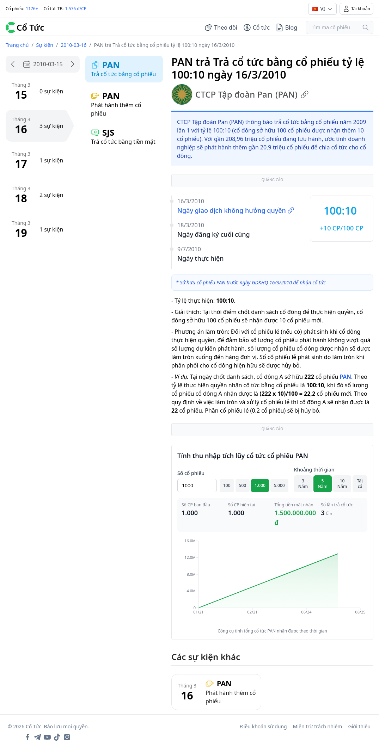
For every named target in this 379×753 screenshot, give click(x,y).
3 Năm (303, 483)
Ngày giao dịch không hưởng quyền (235, 210)
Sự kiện (44, 45)
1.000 (260, 485)
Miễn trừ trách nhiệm (317, 726)
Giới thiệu (359, 726)
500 (242, 485)
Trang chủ (17, 45)
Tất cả (360, 483)
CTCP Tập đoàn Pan (240, 94)
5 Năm (323, 483)
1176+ (32, 9)
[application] (272, 581)
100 (227, 485)
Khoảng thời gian (314, 469)
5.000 (279, 485)
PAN (345, 377)
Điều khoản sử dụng (263, 726)
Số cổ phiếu (190, 473)
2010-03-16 (73, 45)
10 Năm (342, 483)
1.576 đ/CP (76, 9)
